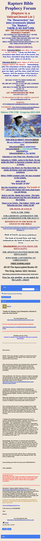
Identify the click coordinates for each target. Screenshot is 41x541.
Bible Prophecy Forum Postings (11, 293)
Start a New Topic (6, 297)
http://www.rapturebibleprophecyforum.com (20, 320)
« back (3, 536)
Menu (4, 287)
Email (6, 522)
